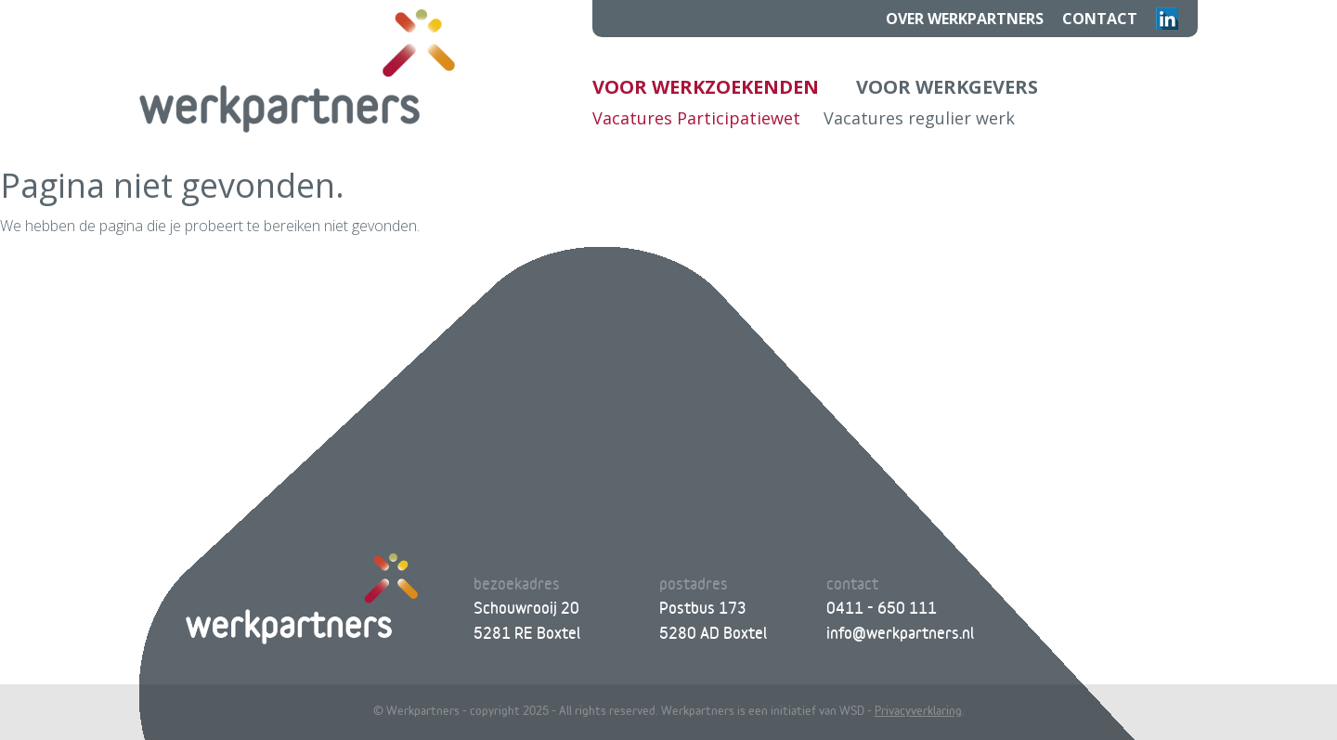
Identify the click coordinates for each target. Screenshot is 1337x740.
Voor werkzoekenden (705, 86)
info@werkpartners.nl (900, 632)
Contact (1099, 18)
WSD (851, 710)
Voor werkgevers (947, 86)
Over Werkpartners (965, 18)
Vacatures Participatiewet (696, 118)
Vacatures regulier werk (919, 118)
